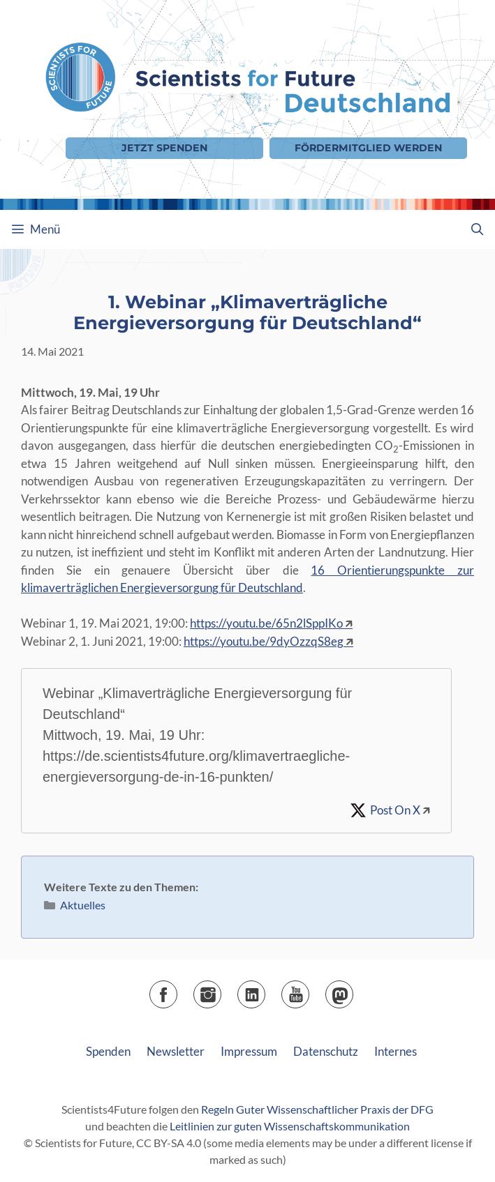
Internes (395, 1051)
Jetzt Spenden (164, 148)
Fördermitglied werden (368, 148)
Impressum (249, 1051)
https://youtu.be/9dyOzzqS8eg (263, 641)
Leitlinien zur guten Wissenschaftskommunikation (290, 1125)
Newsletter (176, 1051)
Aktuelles (82, 904)
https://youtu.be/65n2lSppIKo (266, 623)
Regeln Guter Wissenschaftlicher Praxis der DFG (317, 1109)
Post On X (395, 810)
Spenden (108, 1051)
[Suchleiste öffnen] (477, 229)
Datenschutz (325, 1051)
